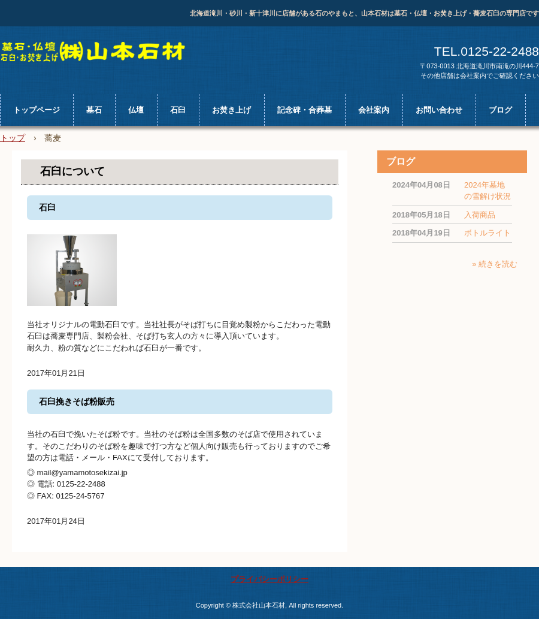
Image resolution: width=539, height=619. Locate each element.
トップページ (36, 109)
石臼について (72, 171)
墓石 (94, 109)
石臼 (178, 109)
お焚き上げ (231, 109)
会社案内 (373, 109)
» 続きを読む (494, 263)
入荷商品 (479, 214)
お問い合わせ (439, 109)
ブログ (500, 109)
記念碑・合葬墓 (304, 109)
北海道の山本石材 (99, 52)
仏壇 (136, 109)
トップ (12, 138)
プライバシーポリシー (269, 579)
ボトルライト (487, 232)
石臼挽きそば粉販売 (76, 401)
